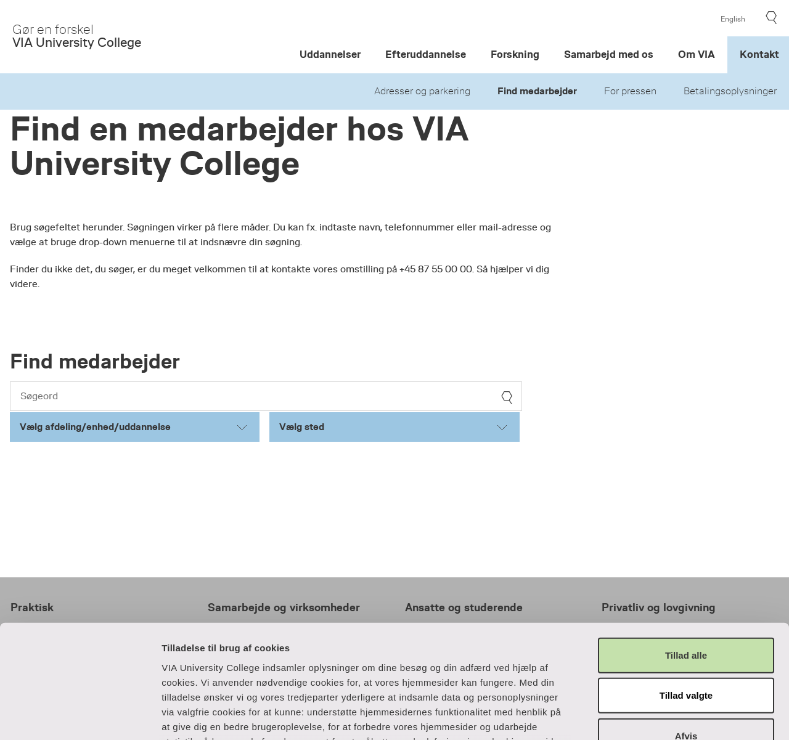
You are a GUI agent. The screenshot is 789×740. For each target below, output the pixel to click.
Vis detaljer (667, 715)
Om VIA (696, 54)
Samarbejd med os (608, 54)
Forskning (515, 54)
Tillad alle (686, 552)
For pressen (630, 91)
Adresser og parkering (422, 91)
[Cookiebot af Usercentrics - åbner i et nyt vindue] (80, 716)
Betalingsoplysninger (730, 91)
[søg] (506, 397)
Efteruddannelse (425, 54)
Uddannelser (330, 54)
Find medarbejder (537, 91)
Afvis (686, 632)
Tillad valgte (686, 592)
